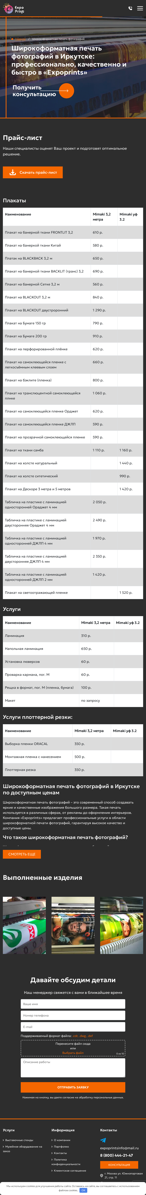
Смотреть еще (22, 854)
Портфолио (61, 1146)
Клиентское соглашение (70, 1170)
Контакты (60, 1153)
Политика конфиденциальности (66, 1162)
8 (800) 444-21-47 (116, 1155)
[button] (130, 8)
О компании (62, 1140)
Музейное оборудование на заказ (22, 1149)
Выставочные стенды (19, 1140)
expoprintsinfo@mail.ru (119, 1148)
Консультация (119, 1165)
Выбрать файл (73, 1053)
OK (83, 1190)
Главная (20, 39)
